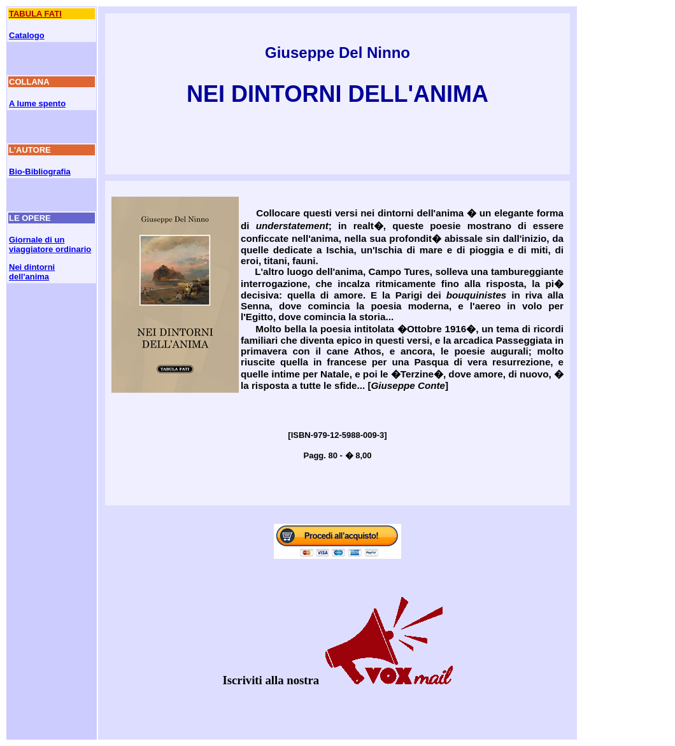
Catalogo (27, 35)
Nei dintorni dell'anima (32, 271)
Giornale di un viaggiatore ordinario (50, 244)
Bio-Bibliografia (40, 171)
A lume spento (37, 103)
